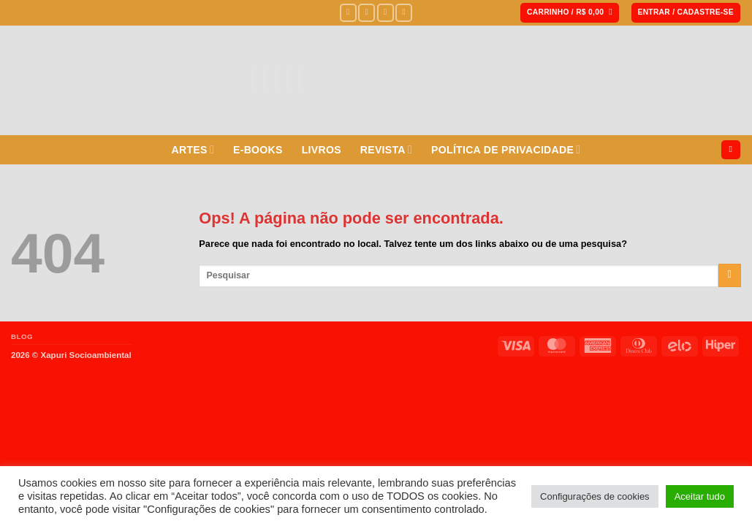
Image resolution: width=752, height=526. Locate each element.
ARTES (193, 149)
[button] (569, 13)
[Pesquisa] (730, 150)
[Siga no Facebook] (348, 12)
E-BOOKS (258, 150)
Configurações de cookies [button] (595, 496)
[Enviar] (729, 275)
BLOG (22, 336)
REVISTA (386, 149)
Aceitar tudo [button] (700, 496)
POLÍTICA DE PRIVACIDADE (505, 149)
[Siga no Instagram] (366, 12)
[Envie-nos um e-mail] (403, 12)
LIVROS (321, 150)
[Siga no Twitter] (385, 12)
